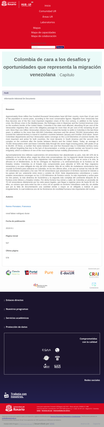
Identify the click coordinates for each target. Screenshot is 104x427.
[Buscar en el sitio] (43, 47)
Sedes (38, 410)
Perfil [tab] (6, 93)
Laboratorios (47, 22)
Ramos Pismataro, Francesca (18, 206)
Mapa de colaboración (43, 36)
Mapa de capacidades (43, 32)
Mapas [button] (37, 27)
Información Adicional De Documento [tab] (19, 99)
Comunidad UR (47, 11)
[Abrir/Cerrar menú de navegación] (32, 2)
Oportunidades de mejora (61, 410)
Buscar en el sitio (38, 43)
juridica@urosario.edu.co (9, 418)
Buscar (60, 47)
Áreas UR (47, 16)
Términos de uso (47, 410)
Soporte (96, 423)
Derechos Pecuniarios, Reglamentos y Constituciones (65, 416)
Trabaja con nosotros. (15, 395)
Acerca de (85, 423)
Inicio (48, 5)
